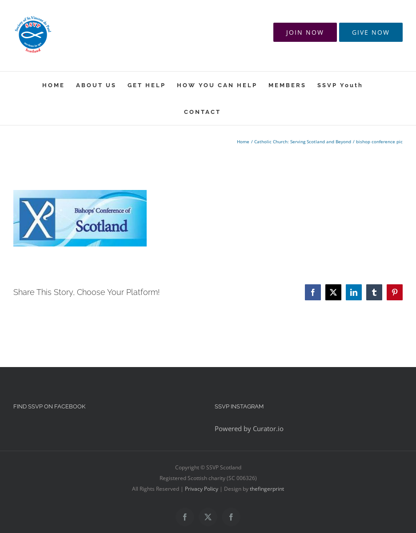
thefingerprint (267, 489)
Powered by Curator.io (249, 428)
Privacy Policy (201, 489)
